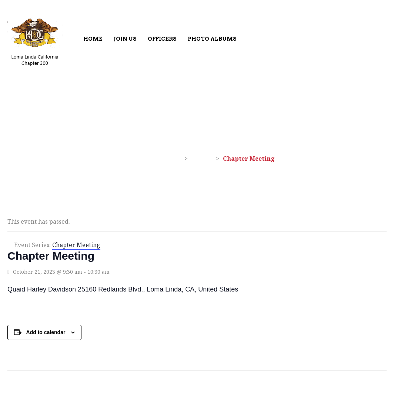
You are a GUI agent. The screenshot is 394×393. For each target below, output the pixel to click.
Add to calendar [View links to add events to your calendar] (46, 332)
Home (93, 39)
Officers (162, 39)
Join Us (125, 39)
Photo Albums (212, 39)
